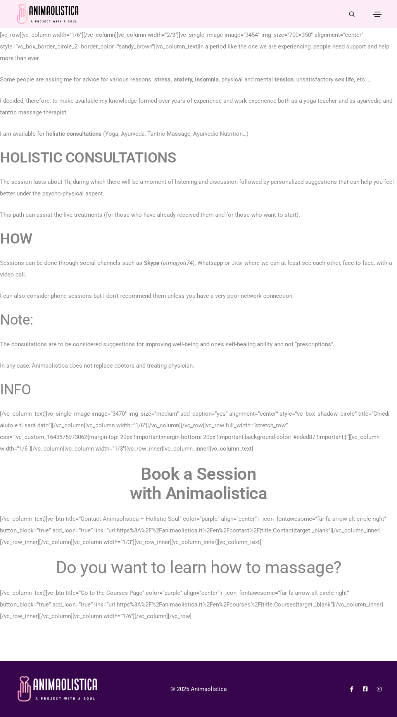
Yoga (111, 133)
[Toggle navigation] (377, 14)
